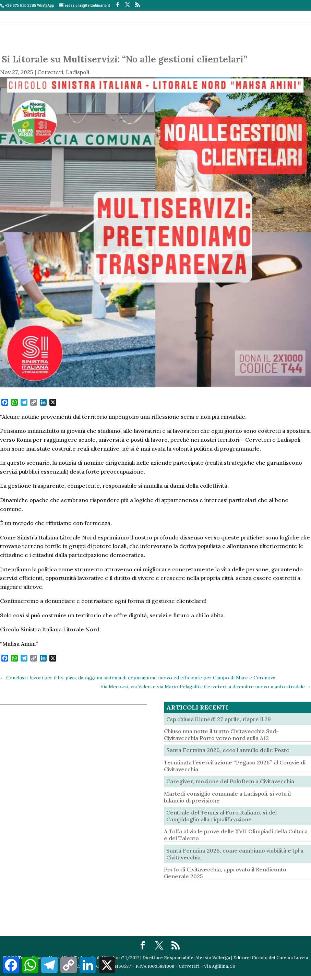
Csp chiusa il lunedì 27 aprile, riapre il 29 (218, 719)
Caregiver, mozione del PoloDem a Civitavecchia (230, 781)
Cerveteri (50, 72)
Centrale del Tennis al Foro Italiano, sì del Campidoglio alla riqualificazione (221, 816)
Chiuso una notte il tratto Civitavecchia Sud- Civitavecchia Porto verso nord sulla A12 (221, 734)
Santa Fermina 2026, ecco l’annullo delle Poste (227, 750)
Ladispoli (77, 72)
